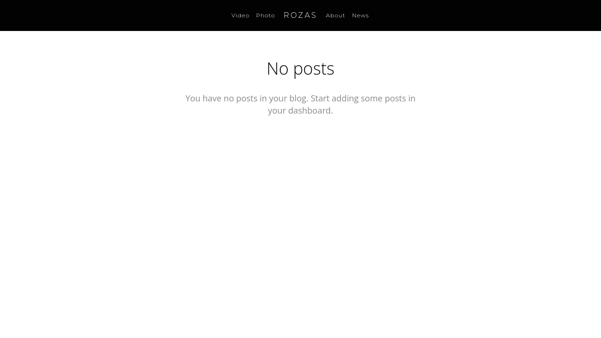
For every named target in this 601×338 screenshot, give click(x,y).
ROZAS (300, 15)
